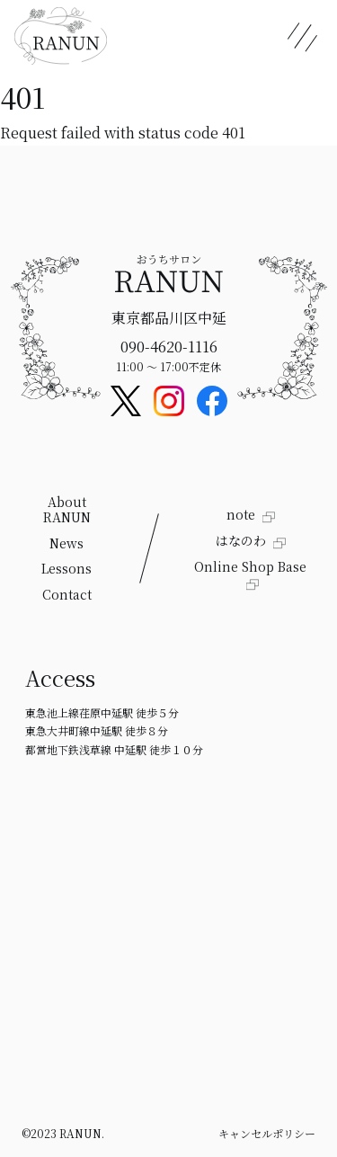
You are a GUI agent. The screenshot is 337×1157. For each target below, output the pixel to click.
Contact (67, 594)
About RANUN (67, 509)
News (66, 543)
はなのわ (243, 540)
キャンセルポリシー (266, 1133)
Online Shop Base (250, 566)
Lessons (66, 568)
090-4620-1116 (168, 346)
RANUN (80, 1133)
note (242, 514)
